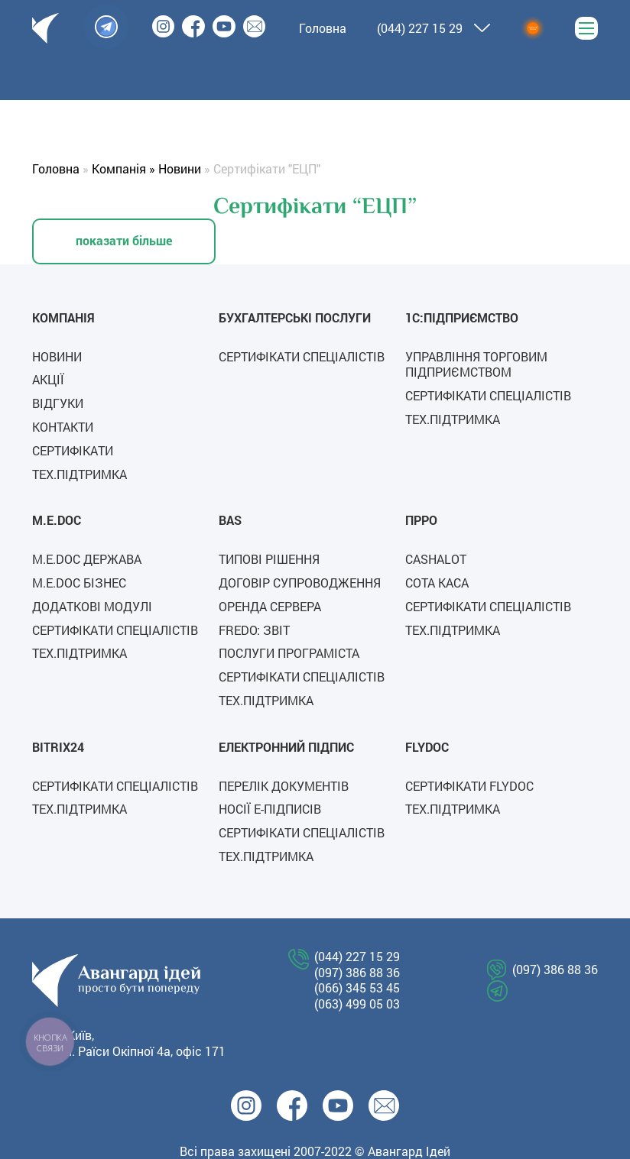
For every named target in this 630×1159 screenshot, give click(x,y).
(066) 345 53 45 (357, 988)
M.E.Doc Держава (86, 559)
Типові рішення (269, 559)
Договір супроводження (300, 583)
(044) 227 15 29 (420, 28)
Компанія (63, 317)
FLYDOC (427, 747)
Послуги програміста (289, 653)
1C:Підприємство (461, 317)
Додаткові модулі (92, 606)
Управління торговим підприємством (476, 364)
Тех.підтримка (79, 474)
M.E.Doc (56, 520)
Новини (57, 356)
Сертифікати (72, 450)
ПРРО (421, 520)
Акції (48, 379)
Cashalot (435, 559)
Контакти (62, 427)
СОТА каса (437, 583)
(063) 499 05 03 (357, 1004)
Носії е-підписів (270, 809)
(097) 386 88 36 (357, 972)
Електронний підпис (286, 747)
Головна (56, 168)
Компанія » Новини (146, 168)
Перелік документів (284, 786)
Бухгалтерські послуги (295, 317)
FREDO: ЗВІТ (254, 630)
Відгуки (57, 403)
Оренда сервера (270, 606)
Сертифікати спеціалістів (302, 356)
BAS (230, 520)
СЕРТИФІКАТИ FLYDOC (469, 786)
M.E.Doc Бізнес (79, 583)
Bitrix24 (58, 747)
